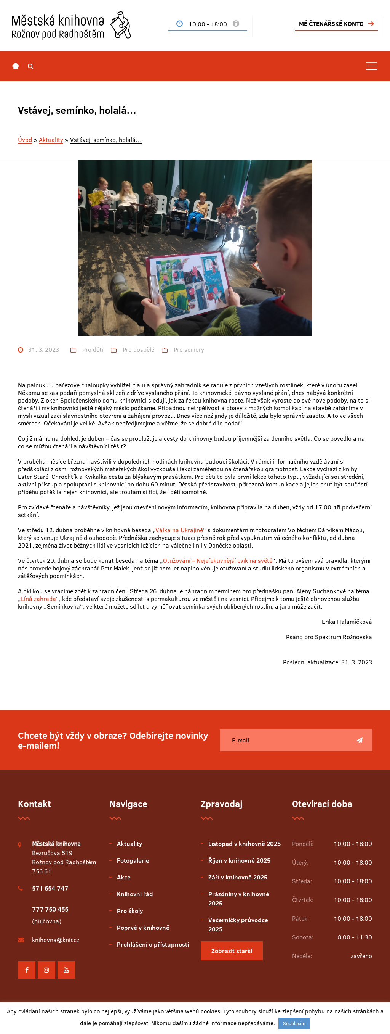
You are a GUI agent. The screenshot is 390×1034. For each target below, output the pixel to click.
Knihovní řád (135, 894)
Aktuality (51, 139)
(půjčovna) (50, 915)
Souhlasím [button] (294, 1023)
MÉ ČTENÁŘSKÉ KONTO (331, 23)
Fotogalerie (133, 860)
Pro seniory (189, 349)
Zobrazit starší (231, 951)
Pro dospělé (138, 349)
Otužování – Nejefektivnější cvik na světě (217, 560)
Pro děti (92, 349)
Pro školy (130, 911)
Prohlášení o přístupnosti (153, 944)
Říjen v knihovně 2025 (239, 860)
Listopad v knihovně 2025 (244, 843)
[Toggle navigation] (372, 66)
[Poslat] (359, 740)
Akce (124, 877)
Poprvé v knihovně (143, 927)
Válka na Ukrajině (179, 530)
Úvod (25, 139)
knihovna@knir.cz (55, 940)
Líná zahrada (38, 598)
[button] (31, 66)
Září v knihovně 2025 (237, 877)
